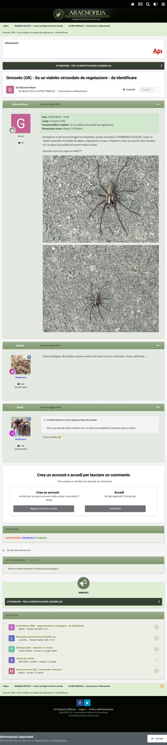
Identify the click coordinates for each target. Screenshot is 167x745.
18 (21, 143)
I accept (157, 738)
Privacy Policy (60, 740)
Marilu (22, 672)
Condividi (129, 89)
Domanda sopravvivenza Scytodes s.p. (36, 636)
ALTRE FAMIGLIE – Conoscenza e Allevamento (62, 91)
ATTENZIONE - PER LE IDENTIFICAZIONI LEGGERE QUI (83, 65)
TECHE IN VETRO (25, 658)
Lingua (82, 709)
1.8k (20, 446)
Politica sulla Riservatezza (101, 709)
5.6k (20, 384)
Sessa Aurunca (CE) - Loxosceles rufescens (39, 669)
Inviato (50, 104)
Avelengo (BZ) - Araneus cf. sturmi (34, 647)
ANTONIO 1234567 (28, 661)
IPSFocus (71, 709)
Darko (20, 407)
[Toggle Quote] (45, 420)
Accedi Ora (115, 508)
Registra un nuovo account (43, 508)
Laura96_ (23, 640)
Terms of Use (41, 740)
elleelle (20, 345)
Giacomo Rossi (27, 87)
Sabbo (22, 629)
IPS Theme (59, 709)
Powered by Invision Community (83, 715)
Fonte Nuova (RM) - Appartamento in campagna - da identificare (50, 625)
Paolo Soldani (25, 650)
